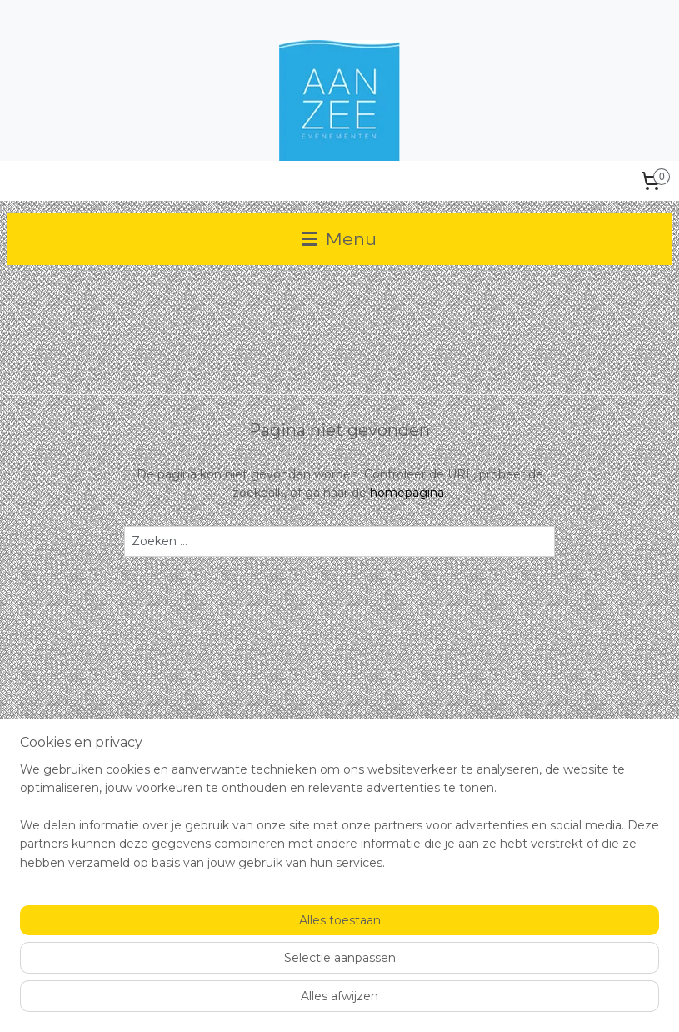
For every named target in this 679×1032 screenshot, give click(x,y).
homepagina (407, 492)
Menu (339, 238)
